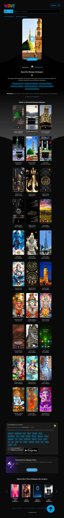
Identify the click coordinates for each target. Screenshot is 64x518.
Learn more (32, 470)
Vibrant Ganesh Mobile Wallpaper (32, 320)
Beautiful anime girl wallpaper (46, 86)
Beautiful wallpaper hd (18, 83)
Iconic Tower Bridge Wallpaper (32, 351)
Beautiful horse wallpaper (45, 83)
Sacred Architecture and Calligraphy (45, 132)
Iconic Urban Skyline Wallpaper (45, 257)
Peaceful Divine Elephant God (18, 288)
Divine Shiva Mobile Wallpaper (32, 257)
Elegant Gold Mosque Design (18, 194)
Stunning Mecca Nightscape (18, 163)
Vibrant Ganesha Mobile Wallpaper (18, 382)
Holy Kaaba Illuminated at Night (45, 163)
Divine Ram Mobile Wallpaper (32, 414)
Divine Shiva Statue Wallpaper (45, 382)
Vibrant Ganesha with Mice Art (18, 320)
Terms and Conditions (29, 508)
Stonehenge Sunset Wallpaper (45, 226)
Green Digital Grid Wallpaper (45, 351)
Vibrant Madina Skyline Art (32, 163)
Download (32, 59)
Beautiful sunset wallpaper (31, 86)
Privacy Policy (39, 508)
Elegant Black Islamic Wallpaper (18, 226)
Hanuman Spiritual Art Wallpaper (18, 414)
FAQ (46, 508)
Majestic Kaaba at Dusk (32, 131)
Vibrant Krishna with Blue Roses (32, 382)
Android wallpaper (19, 430)
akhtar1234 (36, 67)
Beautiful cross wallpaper (17, 86)
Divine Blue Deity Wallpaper (18, 257)
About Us (19, 508)
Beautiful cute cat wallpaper (32, 89)
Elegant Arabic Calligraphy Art (45, 194)
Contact (14, 508)
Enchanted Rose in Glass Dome (18, 351)
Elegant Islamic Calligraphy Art (32, 194)
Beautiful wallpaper (21, 16)
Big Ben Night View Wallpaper (45, 288)
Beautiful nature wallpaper (31, 83)
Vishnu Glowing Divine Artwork (45, 320)
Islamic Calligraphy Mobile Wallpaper (18, 132)
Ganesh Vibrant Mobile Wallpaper (45, 414)
